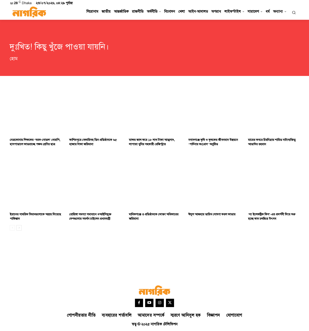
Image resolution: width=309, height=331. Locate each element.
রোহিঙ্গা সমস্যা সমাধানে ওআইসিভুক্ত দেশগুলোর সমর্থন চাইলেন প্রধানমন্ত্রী (90, 216)
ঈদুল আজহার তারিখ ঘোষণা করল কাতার (211, 214)
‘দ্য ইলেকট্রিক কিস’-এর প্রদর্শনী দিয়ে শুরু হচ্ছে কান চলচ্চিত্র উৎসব (271, 216)
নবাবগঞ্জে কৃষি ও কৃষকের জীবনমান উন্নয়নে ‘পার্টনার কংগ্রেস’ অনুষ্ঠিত (213, 142)
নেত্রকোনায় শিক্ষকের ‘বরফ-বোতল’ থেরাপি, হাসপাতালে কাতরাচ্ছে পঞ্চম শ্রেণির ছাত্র (35, 142)
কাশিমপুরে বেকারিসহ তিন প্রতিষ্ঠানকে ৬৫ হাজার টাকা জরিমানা (93, 142)
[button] (294, 12)
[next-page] (19, 228)
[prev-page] (12, 228)
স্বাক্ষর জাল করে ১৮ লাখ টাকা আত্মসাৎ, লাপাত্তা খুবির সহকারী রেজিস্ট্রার (152, 142)
